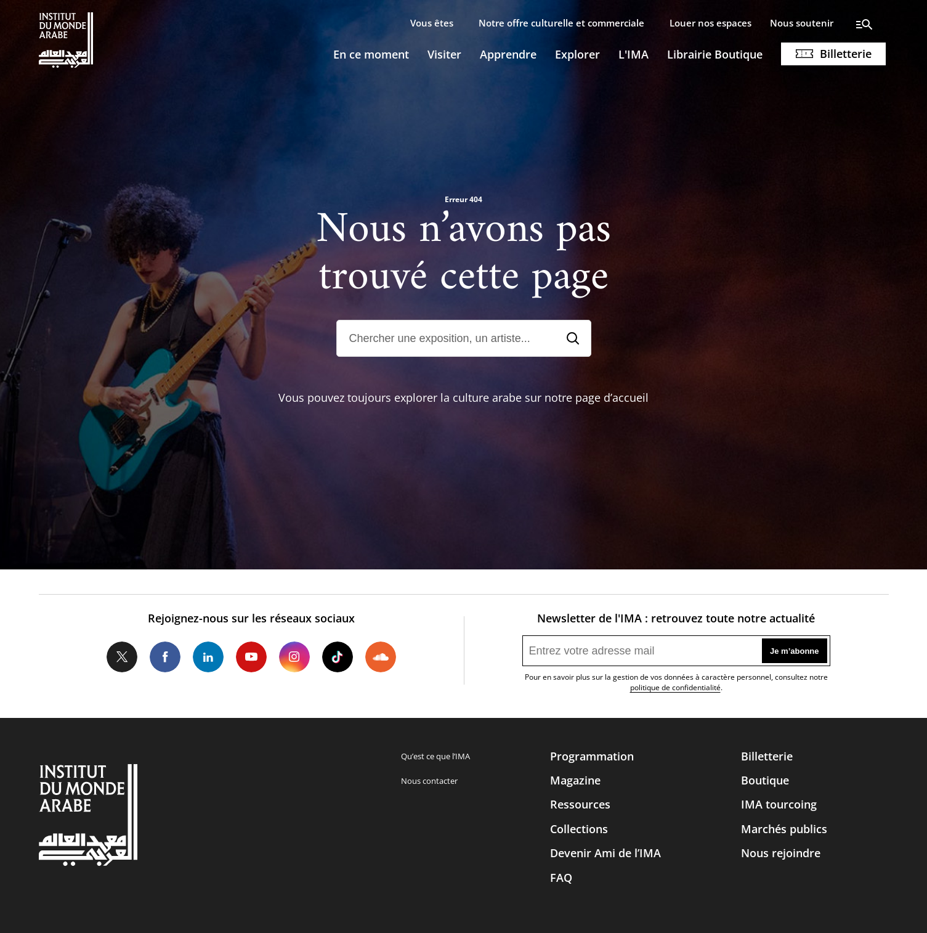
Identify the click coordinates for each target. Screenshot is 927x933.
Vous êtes (431, 23)
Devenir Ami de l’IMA (605, 852)
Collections (579, 828)
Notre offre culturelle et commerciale (561, 23)
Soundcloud (380, 657)
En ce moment (371, 54)
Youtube (251, 657)
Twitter (122, 657)
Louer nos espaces (710, 23)
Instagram (294, 657)
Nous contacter (429, 780)
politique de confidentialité (675, 687)
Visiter (444, 54)
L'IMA (633, 54)
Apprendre (508, 54)
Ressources (580, 804)
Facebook (165, 657)
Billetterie (846, 53)
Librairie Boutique (715, 54)
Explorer (577, 54)
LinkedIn (208, 657)
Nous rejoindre (780, 852)
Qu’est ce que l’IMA (435, 756)
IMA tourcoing (779, 804)
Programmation (592, 756)
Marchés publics (784, 828)
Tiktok (337, 657)
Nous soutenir (801, 23)
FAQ (561, 877)
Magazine (575, 780)
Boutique (765, 780)
